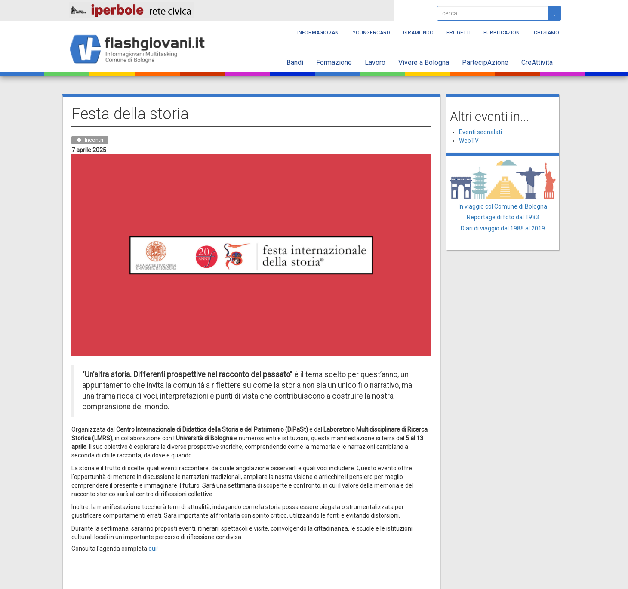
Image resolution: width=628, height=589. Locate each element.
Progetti (458, 33)
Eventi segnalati (480, 132)
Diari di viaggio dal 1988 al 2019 (503, 228)
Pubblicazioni (502, 33)
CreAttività (537, 62)
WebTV (469, 140)
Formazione (334, 62)
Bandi (294, 62)
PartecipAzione (485, 62)
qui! (153, 548)
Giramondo (418, 33)
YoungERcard (371, 33)
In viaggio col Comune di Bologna (503, 206)
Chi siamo (546, 33)
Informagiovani (318, 33)
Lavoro (375, 62)
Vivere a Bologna (423, 62)
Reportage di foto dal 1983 (503, 217)
